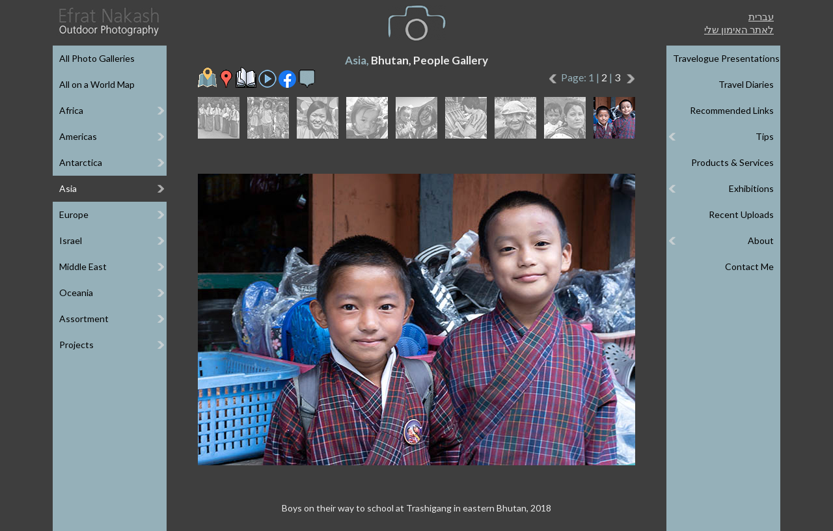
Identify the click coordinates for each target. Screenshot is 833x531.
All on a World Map (97, 84)
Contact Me (749, 266)
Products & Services (732, 162)
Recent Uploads (741, 214)
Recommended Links (732, 110)
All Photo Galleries (97, 58)
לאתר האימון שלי (739, 29)
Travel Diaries (746, 84)
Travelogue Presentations (726, 58)
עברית (761, 16)
